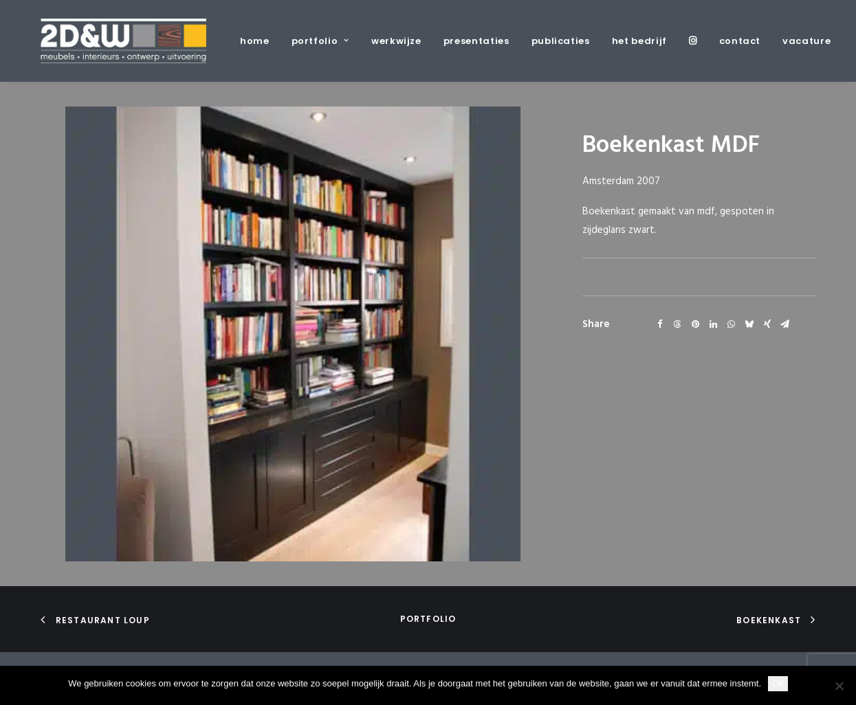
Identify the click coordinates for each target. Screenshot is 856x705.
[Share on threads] (678, 324)
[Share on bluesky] (749, 324)
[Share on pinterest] (696, 324)
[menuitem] (259, 41)
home (255, 40)
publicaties (560, 40)
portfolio (320, 40)
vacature (806, 40)
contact (740, 40)
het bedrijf (639, 40)
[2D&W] (123, 41)
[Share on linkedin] (713, 324)
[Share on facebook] (660, 324)
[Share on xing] (767, 324)
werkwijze (396, 40)
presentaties (476, 40)
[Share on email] (785, 324)
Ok (778, 683)
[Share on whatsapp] (731, 324)
